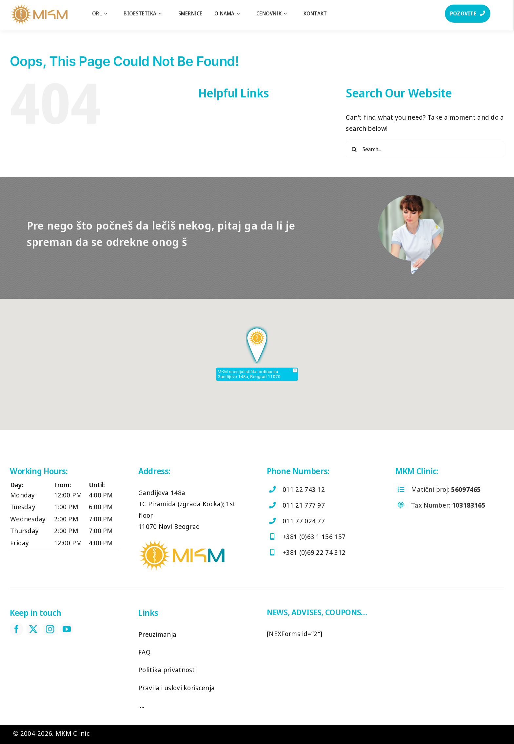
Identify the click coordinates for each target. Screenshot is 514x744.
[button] (256, 345)
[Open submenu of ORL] (109, 13)
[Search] (354, 149)
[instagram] (50, 629)
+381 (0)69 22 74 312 (314, 552)
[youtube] (66, 629)
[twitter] (33, 629)
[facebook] (16, 629)
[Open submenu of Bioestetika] (163, 13)
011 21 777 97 (304, 505)
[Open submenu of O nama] (242, 13)
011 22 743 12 (304, 489)
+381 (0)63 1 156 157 (314, 536)
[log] (38, 6)
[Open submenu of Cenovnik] (288, 13)
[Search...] (425, 149)
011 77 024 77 (304, 520)
